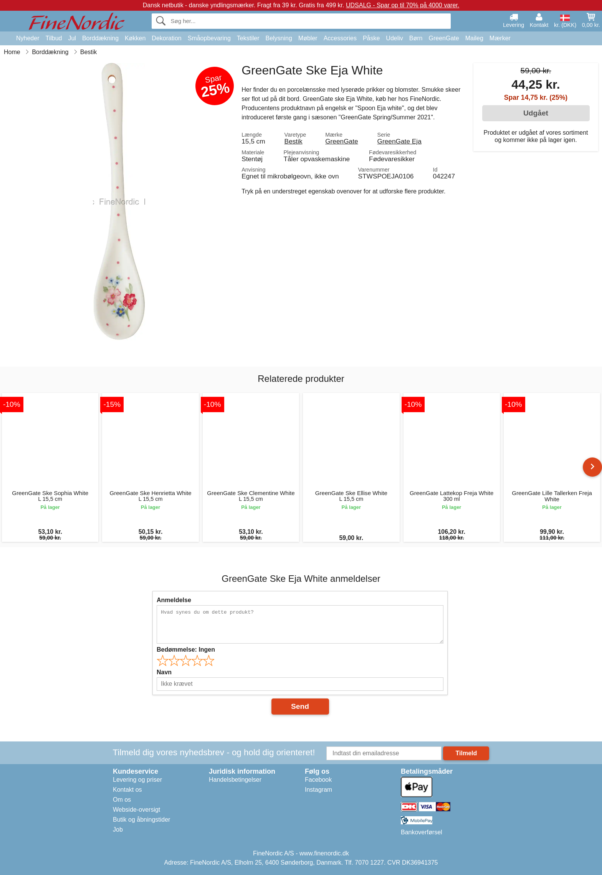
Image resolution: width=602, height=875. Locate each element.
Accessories (340, 38)
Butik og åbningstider (141, 819)
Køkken (135, 38)
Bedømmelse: (186, 649)
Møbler (308, 38)
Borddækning (100, 38)
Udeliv (394, 38)
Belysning (278, 38)
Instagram (318, 789)
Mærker (500, 38)
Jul (72, 38)
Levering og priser (137, 779)
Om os (122, 799)
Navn (164, 672)
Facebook (318, 779)
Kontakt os (127, 789)
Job (118, 829)
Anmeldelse (174, 600)
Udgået (535, 113)
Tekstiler (248, 38)
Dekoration (166, 38)
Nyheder (27, 38)
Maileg (474, 38)
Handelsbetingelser (235, 779)
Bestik (293, 141)
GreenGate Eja (399, 141)
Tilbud (53, 38)
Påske (371, 38)
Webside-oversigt (136, 809)
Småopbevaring (209, 38)
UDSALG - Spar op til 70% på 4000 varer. (402, 5)
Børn (416, 38)
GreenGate (444, 38)
